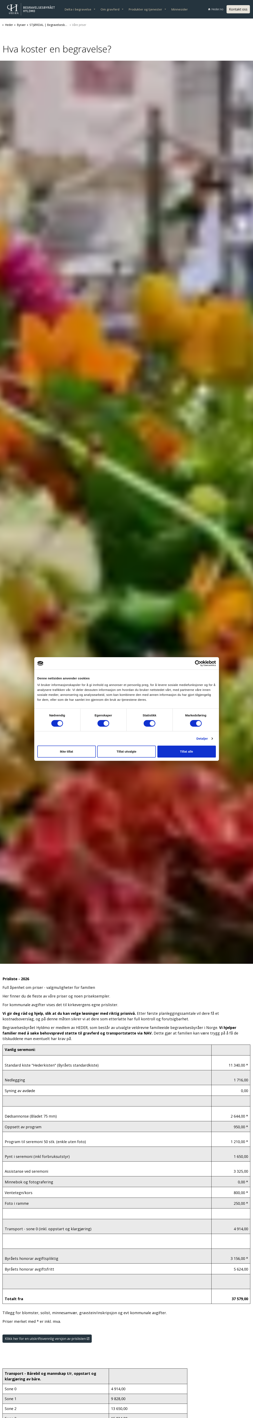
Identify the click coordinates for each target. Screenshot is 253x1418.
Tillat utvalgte (126, 751)
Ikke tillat (66, 751)
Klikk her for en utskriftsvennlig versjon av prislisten (47, 1339)
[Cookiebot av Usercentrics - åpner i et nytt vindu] (198, 663)
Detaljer (202, 738)
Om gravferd (110, 9)
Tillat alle (186, 751)
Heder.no (215, 9)
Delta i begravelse (78, 9)
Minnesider (179, 9)
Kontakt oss (238, 9)
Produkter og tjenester (145, 9)
